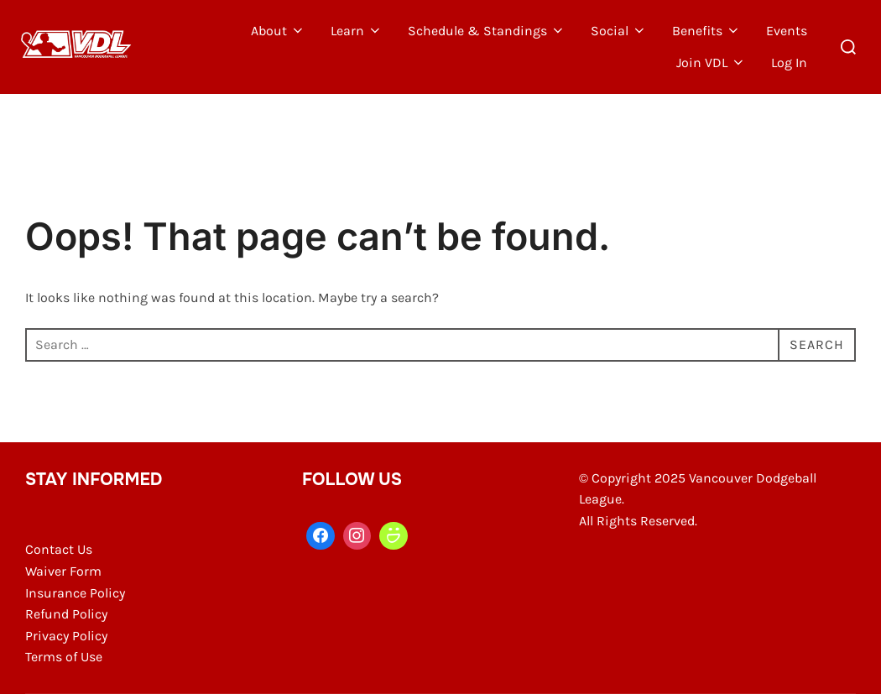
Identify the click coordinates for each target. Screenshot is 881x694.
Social (619, 31)
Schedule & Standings (487, 31)
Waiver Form (63, 571)
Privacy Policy (66, 636)
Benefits (706, 31)
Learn (357, 31)
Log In (789, 62)
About (278, 31)
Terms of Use (63, 657)
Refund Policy (66, 614)
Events (786, 31)
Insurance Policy (75, 593)
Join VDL (711, 62)
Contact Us (58, 549)
